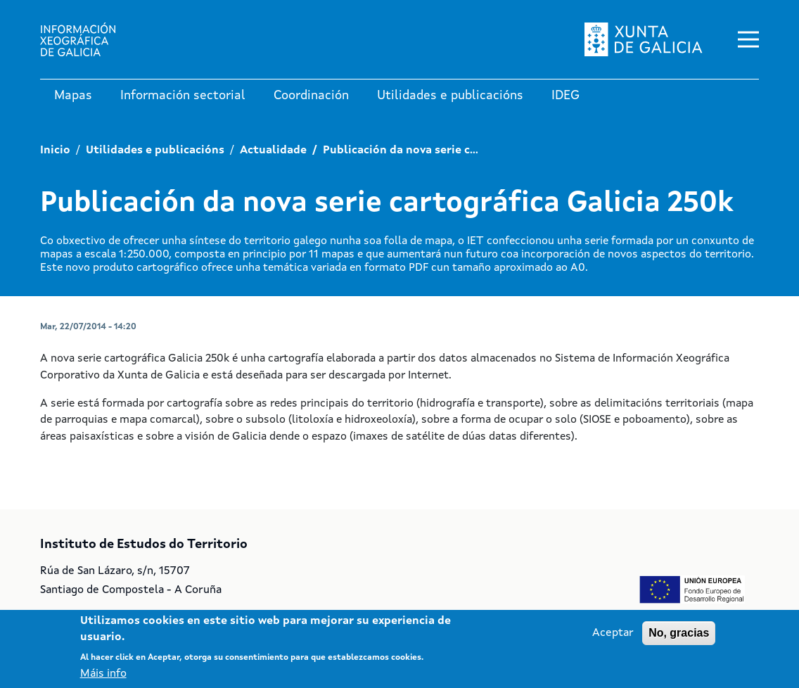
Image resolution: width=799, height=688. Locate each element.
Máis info (103, 674)
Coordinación (311, 95)
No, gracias (678, 633)
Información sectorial (182, 95)
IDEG (565, 95)
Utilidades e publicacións (450, 95)
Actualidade (273, 150)
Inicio (55, 150)
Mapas (73, 95)
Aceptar (613, 633)
